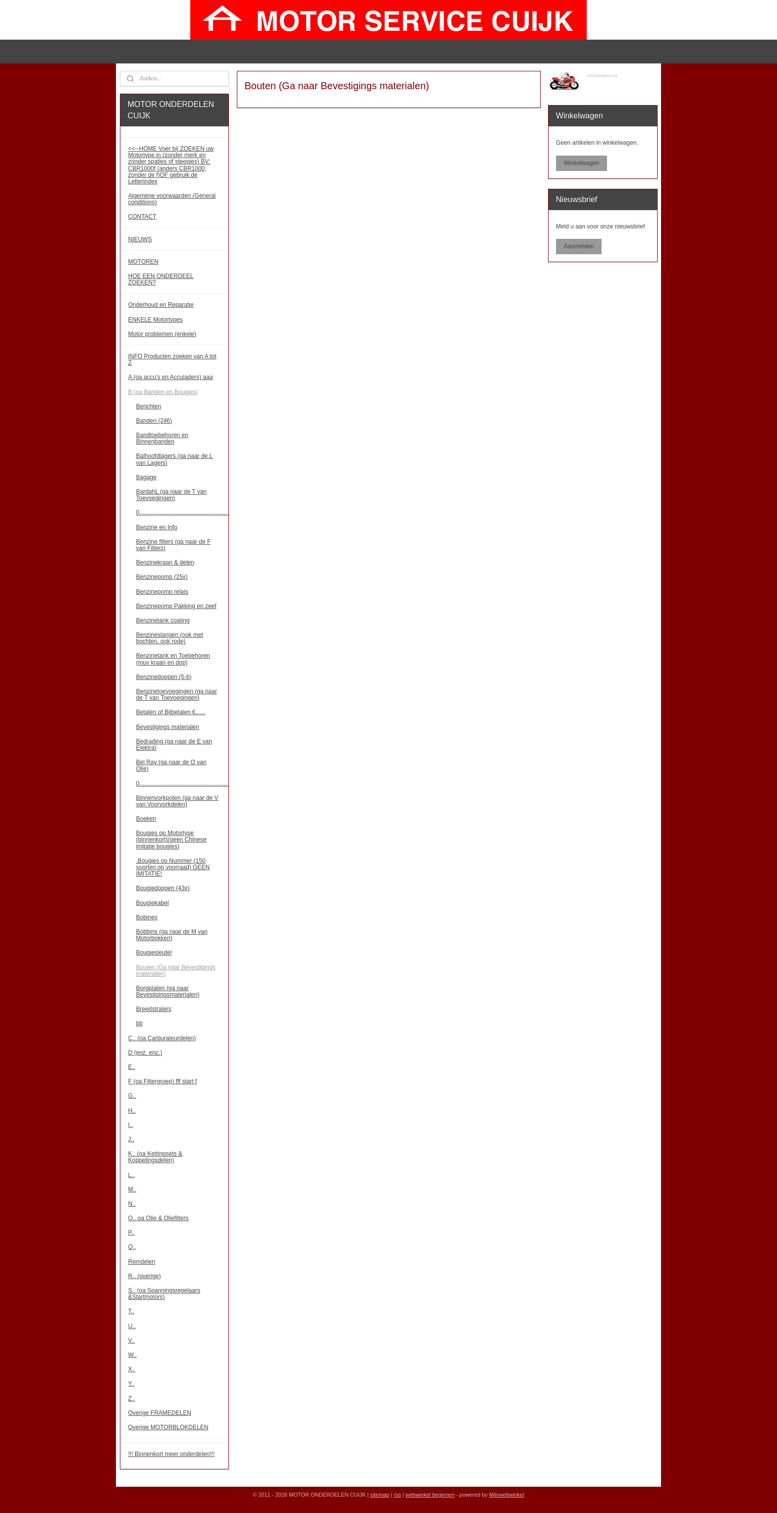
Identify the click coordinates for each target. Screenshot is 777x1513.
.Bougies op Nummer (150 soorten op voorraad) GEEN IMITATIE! (173, 867)
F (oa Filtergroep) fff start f (162, 1081)
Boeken (146, 818)
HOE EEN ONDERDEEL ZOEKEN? (161, 279)
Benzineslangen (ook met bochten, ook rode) (169, 638)
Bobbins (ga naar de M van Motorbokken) (172, 935)
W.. (132, 1354)
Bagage (146, 477)
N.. (132, 1203)
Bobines (147, 917)
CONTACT (142, 216)
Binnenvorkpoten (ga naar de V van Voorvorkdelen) (177, 801)
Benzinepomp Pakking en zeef (176, 606)
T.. (131, 1311)
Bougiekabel (152, 902)
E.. (132, 1067)
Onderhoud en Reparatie (161, 304)
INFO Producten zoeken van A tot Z (172, 359)
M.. (132, 1189)
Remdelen (142, 1261)
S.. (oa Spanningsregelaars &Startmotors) (164, 1293)
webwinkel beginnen (429, 1495)
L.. (131, 1175)
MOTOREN (143, 261)
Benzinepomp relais (162, 591)
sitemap (379, 1495)
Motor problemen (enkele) (162, 334)
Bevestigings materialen (167, 727)
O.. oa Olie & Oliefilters (158, 1218)
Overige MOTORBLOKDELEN (168, 1427)
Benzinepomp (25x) (162, 576)
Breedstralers (153, 1009)
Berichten (149, 406)
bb (139, 1023)
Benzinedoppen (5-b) (164, 676)
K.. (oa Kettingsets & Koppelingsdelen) (155, 1157)
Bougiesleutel (154, 952)
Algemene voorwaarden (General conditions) (172, 199)
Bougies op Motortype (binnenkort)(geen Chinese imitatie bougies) (171, 839)
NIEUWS (140, 239)
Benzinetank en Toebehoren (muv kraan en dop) (173, 659)
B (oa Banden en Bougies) (163, 392)
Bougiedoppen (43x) (163, 888)
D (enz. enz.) (145, 1052)
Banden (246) (154, 420)
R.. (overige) (144, 1276)
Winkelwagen (581, 163)
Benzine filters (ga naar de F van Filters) (173, 545)
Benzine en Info (156, 527)
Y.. (131, 1383)
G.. (132, 1095)
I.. (130, 1124)
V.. (131, 1340)
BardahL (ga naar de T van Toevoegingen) (171, 495)
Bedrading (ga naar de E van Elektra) (174, 744)
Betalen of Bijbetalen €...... (171, 712)
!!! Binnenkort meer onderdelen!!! (171, 1454)
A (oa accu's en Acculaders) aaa (170, 377)
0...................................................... (182, 512)
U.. (132, 1326)
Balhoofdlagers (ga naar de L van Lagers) (174, 459)
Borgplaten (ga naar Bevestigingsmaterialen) (168, 991)
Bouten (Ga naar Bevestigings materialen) (176, 970)
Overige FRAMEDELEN (159, 1412)
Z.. (131, 1398)
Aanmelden (579, 246)
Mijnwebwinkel (506, 1495)
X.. (132, 1369)
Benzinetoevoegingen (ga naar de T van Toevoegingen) (176, 694)
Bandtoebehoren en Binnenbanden (162, 438)
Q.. (132, 1246)
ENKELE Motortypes (155, 319)
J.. (131, 1139)
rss (397, 1495)
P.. (131, 1232)
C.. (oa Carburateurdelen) (162, 1038)
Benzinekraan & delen (165, 562)
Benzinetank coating (163, 620)
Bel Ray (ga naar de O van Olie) (171, 765)
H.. (132, 1110)
